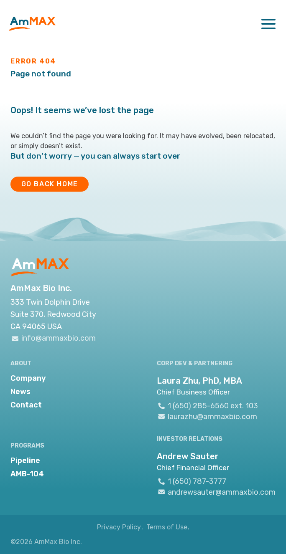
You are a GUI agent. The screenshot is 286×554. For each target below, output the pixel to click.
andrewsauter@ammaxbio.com (216, 491)
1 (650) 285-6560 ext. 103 (207, 405)
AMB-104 (27, 473)
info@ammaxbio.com (53, 338)
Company (28, 378)
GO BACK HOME (49, 184)
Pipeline (25, 460)
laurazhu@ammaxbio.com (207, 416)
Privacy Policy (119, 527)
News (20, 391)
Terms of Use (166, 527)
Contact (26, 405)
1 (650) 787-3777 (191, 481)
